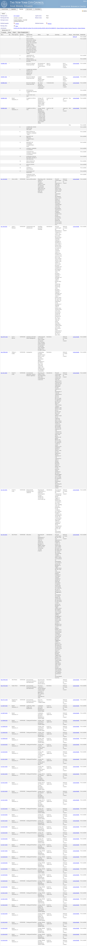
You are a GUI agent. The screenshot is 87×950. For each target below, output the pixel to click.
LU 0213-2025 (4, 791)
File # (2, 34)
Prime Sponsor (15, 34)
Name (39, 34)
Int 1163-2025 (4, 534)
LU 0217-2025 (4, 844)
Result (70, 34)
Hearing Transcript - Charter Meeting (76, 28)
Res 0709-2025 (4, 679)
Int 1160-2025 (4, 226)
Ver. (10, 34)
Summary (57, 34)
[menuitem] (3, 32)
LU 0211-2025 (4, 759)
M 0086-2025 (4, 63)
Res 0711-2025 (4, 699)
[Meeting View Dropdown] (23, 32)
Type (48, 34)
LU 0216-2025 (4, 832)
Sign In (85, 1)
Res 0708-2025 (4, 352)
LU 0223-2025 (4, 922)
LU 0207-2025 (4, 705)
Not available (83, 36)
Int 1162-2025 (4, 489)
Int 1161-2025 (4, 373)
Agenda (17, 23)
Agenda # (22, 34)
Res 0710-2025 (4, 685)
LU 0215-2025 (4, 820)
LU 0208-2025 (4, 720)
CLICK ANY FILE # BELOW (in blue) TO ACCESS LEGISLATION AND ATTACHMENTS (35, 28)
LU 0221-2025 (4, 893)
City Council (16, 15)
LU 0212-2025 (4, 774)
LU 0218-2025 (4, 856)
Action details (76, 63)
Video (16, 26)
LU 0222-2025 (4, 905)
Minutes (50, 23)
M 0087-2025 (4, 76)
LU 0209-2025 (4, 732)
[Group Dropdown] (9, 32)
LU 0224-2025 (4, 934)
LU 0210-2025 (4, 744)
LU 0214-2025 (4, 808)
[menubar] (14, 32)
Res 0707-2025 (4, 336)
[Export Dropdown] (14, 32)
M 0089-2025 (4, 98)
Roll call (75, 36)
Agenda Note (29, 34)
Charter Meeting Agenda (62, 28)
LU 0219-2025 (4, 868)
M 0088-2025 (4, 82)
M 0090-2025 (4, 108)
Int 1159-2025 (4, 179)
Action (64, 34)
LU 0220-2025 (4, 880)
